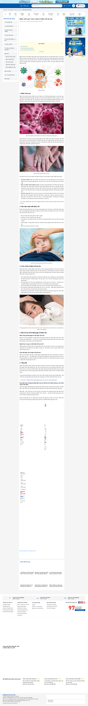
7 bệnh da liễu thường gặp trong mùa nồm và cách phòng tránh (41, 380)
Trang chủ (5, 9)
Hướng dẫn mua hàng (51, 604)
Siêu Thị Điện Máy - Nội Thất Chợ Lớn (28, 550)
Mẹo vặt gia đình (10, 59)
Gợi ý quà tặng (9, 62)
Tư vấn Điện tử (10, 22)
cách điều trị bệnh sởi (46, 61)
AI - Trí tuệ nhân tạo (10, 75)
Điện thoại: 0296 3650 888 (71, 684)
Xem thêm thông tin (80, 610)
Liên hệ (33, 604)
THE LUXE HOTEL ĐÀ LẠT (52, 678)
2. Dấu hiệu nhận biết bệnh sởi (26, 48)
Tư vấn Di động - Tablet (10, 30)
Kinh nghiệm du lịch (10, 67)
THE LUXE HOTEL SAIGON (31, 678)
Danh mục (26, 5)
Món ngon (10, 78)
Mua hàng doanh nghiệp (8, 611)
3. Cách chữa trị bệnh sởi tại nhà (27, 49)
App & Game (10, 71)
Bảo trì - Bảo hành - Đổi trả (23, 604)
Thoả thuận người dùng (22, 609)
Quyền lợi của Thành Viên (37, 608)
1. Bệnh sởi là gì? (24, 46)
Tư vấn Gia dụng (10, 35)
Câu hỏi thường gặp (51, 608)
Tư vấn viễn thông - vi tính (10, 40)
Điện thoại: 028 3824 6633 (28, 684)
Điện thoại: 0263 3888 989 (50, 684)
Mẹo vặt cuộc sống (10, 56)
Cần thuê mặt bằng (21, 611)
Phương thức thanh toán (52, 606)
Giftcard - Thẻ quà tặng (37, 606)
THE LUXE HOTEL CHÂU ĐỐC (75, 678)
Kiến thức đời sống (10, 64)
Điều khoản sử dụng (21, 608)
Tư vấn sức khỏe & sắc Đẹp (10, 49)
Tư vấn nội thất (10, 44)
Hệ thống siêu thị (6, 606)
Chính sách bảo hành (22, 613)
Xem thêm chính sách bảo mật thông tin (10, 703)
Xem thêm (41, 51)
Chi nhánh (67, 5)
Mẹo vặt (20, 9)
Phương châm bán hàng (8, 609)
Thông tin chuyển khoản (8, 608)
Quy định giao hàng (21, 606)
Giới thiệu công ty (6, 604)
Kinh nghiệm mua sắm (13, 9)
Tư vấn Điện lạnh (10, 26)
